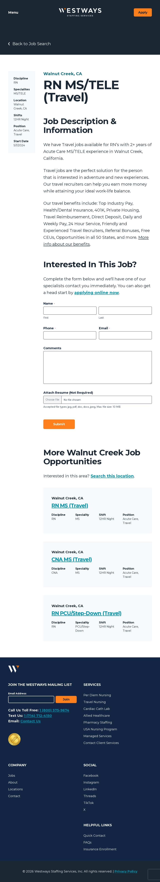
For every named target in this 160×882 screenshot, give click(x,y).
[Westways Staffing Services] (80, 12)
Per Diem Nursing (97, 695)
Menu (13, 12)
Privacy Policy (126, 871)
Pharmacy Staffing (97, 722)
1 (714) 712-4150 (38, 716)
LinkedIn (90, 789)
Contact (14, 796)
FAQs (87, 842)
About (13, 782)
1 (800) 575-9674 (54, 710)
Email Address (17, 693)
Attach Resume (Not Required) (68, 393)
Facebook (90, 776)
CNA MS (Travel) (72, 559)
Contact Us (30, 721)
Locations (15, 789)
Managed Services (97, 736)
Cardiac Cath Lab (96, 709)
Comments (52, 348)
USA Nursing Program (100, 729)
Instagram (91, 782)
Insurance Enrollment (99, 849)
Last (101, 317)
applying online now (96, 292)
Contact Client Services (101, 743)
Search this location (112, 475)
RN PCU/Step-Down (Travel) (86, 613)
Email (104, 328)
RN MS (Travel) (70, 505)
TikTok (88, 803)
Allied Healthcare (96, 716)
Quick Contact (94, 836)
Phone (49, 328)
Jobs (11, 776)
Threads (89, 796)
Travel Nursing (94, 702)
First (45, 317)
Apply (142, 12)
